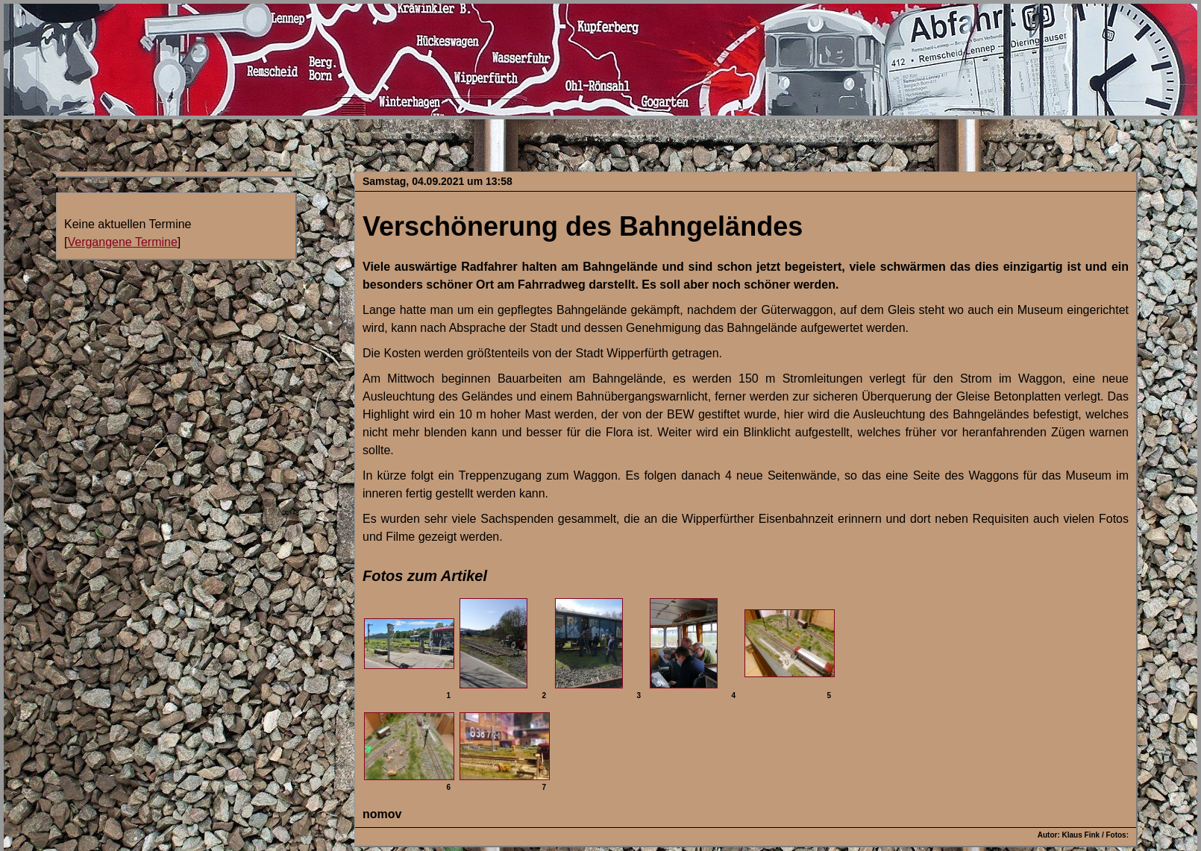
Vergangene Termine (122, 242)
